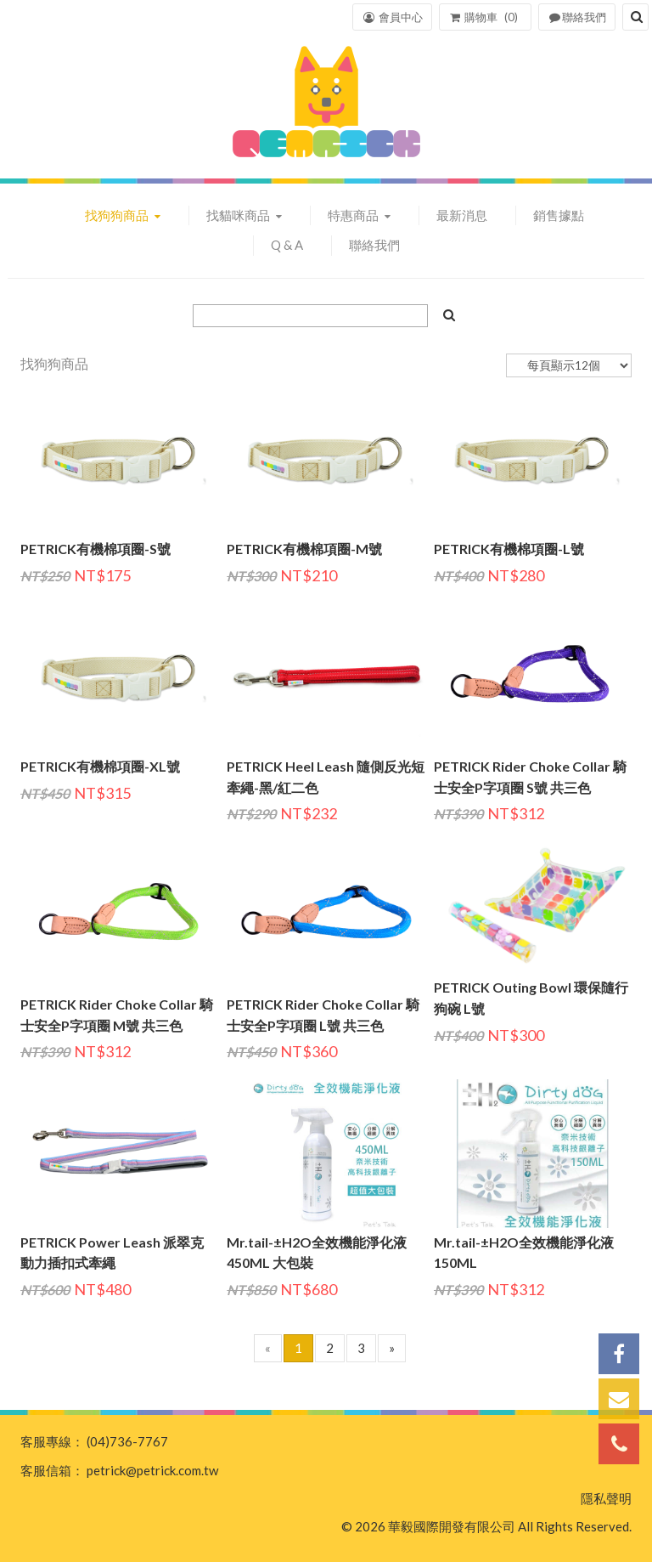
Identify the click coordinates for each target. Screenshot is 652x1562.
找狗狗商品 (118, 215)
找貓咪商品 (239, 215)
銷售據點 (558, 215)
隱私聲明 (606, 1498)
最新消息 (461, 215)
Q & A (287, 244)
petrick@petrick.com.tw (152, 1470)
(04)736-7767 (127, 1441)
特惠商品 (354, 215)
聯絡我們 (374, 244)
